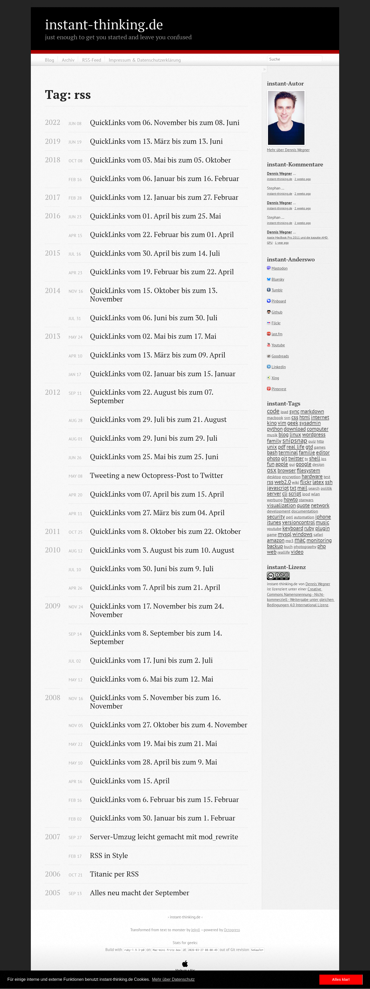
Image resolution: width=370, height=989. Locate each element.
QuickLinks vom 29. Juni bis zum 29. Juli (153, 438)
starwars (306, 499)
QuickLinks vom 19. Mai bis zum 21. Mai (153, 743)
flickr (305, 481)
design (318, 464)
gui (292, 464)
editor (323, 452)
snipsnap (294, 440)
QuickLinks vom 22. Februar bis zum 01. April (162, 234)
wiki (295, 482)
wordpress (314, 434)
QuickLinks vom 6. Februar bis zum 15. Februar (164, 799)
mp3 (289, 540)
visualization (281, 505)
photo (273, 458)
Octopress (232, 929)
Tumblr (277, 290)
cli (285, 493)
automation (304, 517)
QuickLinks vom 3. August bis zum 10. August (162, 550)
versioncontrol (298, 522)
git (284, 458)
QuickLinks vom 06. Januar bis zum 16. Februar (164, 178)
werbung (275, 499)
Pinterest (279, 389)
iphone (323, 516)
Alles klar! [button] (341, 979)
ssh (328, 481)
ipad (284, 411)
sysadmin (310, 422)
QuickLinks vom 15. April (130, 780)
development (278, 511)
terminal (288, 452)
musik (272, 434)
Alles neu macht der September (139, 892)
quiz (312, 441)
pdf (281, 446)
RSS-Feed (91, 60)
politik (326, 488)
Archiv (68, 60)
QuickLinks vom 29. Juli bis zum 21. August (158, 419)
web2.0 (282, 481)
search (314, 488)
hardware (312, 476)
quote (303, 505)
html (304, 417)
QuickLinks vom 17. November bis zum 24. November (158, 610)
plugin (322, 528)
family (274, 440)
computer (317, 428)
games (320, 447)
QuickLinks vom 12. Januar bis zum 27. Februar (164, 197)
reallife (284, 552)
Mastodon (280, 268)
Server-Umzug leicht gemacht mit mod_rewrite (164, 836)
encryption (291, 476)
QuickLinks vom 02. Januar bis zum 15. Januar (163, 373)
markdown (312, 411)
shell (314, 458)
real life (295, 446)
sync (294, 411)
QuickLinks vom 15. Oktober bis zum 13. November (154, 294)
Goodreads (280, 356)
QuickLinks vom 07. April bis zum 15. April (157, 494)
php (321, 546)
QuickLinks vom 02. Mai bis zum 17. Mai (153, 336)
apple (281, 463)
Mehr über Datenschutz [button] (173, 979)
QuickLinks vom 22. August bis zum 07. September (152, 396)
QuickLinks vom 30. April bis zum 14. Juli (155, 253)
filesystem (308, 470)
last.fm (277, 334)
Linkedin (279, 366)
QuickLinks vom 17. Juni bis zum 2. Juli (151, 660)
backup (275, 546)
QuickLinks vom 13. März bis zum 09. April (157, 355)
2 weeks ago (302, 179)
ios (323, 458)
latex (318, 481)
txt (293, 487)
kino (272, 422)
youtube (274, 528)
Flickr (276, 323)
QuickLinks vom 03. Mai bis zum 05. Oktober (160, 160)
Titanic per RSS (114, 874)
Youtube (278, 345)
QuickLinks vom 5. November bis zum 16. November (156, 701)
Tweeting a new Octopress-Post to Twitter (156, 475)
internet (320, 417)
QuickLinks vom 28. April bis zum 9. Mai (153, 762)
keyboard (292, 528)
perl (289, 517)
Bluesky (278, 279)
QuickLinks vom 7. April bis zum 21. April (155, 587)
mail (302, 487)
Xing (275, 377)
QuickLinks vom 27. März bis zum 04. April (157, 512)
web (271, 551)
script (295, 493)
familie (307, 452)
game (272, 534)
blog (284, 434)
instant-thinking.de (104, 24)
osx (271, 470)
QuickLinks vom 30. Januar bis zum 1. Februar (162, 818)
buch (288, 546)
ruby (309, 528)
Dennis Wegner (279, 173)
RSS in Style (109, 855)
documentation (304, 511)
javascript (278, 487)
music (322, 522)
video (297, 551)
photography (305, 546)
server (274, 493)
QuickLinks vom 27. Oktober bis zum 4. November (168, 724)
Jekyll (195, 929)
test (327, 476)
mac (300, 540)
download (295, 428)
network (320, 505)
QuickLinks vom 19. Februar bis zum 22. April (162, 271)
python (275, 428)
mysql (284, 534)
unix (272, 446)
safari (318, 534)
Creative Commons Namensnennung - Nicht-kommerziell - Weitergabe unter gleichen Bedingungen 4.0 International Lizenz (301, 597)
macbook (275, 417)
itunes (274, 522)
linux (295, 434)
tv (306, 458)
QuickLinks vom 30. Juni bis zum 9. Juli (152, 568)
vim (282, 422)
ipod (306, 493)
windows (302, 534)
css (294, 417)
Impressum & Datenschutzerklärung (145, 60)
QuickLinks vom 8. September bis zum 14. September (157, 637)
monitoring (319, 540)
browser (287, 470)
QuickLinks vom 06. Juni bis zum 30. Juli (153, 317)
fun (270, 463)
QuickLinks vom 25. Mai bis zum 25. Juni (154, 456)
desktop (274, 476)
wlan (315, 493)
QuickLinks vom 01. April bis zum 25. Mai (155, 216)
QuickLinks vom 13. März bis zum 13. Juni (156, 141)
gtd (309, 446)
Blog (49, 60)
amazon (275, 540)
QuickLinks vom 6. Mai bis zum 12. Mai (151, 679)
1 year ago (282, 242)
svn (287, 417)
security (276, 516)
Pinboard (279, 301)
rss (270, 481)
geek (292, 422)
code (273, 411)
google (303, 463)
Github (277, 312)
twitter (296, 458)
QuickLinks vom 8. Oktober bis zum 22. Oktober (165, 531)
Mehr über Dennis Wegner (288, 149)
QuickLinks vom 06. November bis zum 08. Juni (164, 122)
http (320, 441)
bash (272, 452)
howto (291, 499)
